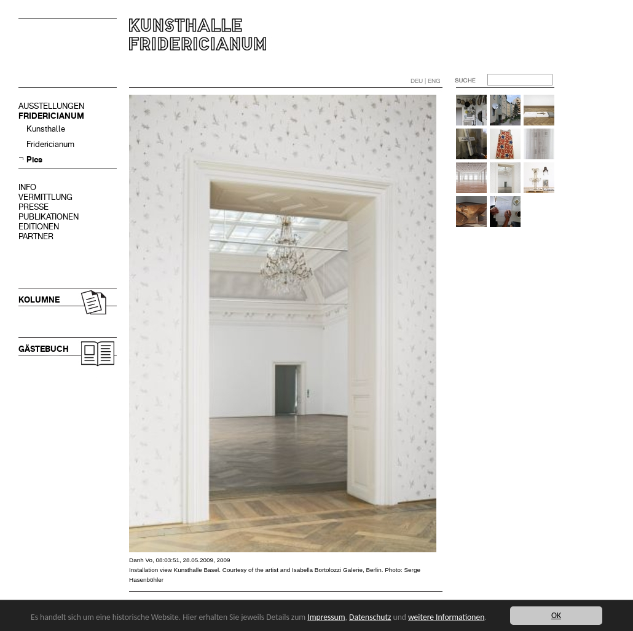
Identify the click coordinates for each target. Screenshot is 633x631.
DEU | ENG (426, 80)
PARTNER (35, 236)
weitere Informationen (446, 617)
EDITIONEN (38, 226)
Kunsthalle (45, 128)
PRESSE (33, 207)
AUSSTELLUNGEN (51, 106)
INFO (27, 187)
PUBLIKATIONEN (48, 216)
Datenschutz (370, 617)
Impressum (326, 617)
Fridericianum (50, 144)
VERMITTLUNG (45, 197)
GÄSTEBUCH (43, 349)
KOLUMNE (39, 299)
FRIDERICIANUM (51, 116)
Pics (34, 159)
